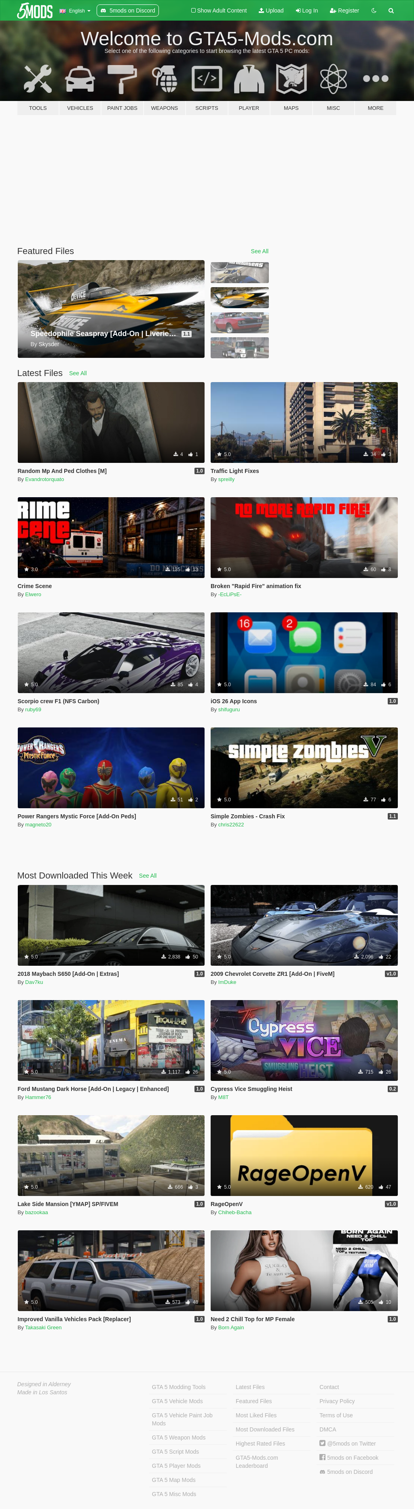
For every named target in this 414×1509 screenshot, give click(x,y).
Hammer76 (38, 1097)
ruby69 (33, 709)
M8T (223, 1097)
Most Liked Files (256, 1415)
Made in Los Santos (42, 1392)
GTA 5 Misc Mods (174, 1494)
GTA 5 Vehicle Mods (177, 1401)
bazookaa (36, 1212)
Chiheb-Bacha (234, 1212)
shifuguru (229, 709)
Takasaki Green (43, 1327)
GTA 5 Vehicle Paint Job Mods (182, 1419)
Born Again (231, 1327)
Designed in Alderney (44, 1384)
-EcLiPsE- (230, 594)
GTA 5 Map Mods (174, 1480)
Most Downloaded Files (265, 1429)
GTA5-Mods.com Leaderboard (257, 1461)
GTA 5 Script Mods (175, 1451)
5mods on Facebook (348, 1457)
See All (260, 251)
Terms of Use (336, 1415)
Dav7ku (34, 982)
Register (344, 10)
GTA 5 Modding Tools (179, 1387)
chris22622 (231, 825)
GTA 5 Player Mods (176, 1466)
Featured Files (254, 1401)
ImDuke (227, 982)
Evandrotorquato (44, 479)
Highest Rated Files (260, 1443)
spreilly (226, 479)
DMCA (327, 1429)
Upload (271, 10)
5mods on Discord (346, 1472)
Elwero (33, 594)
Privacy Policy (337, 1401)
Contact (329, 1387)
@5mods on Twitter (347, 1443)
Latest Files (250, 1387)
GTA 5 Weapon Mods (179, 1437)
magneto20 (38, 825)
